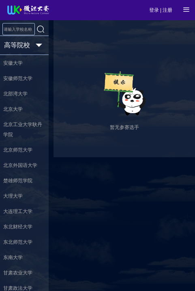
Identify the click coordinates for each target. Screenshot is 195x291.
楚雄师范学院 (17, 180)
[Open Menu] (186, 10)
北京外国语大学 (20, 165)
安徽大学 (13, 63)
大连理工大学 (17, 211)
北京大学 (13, 109)
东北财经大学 (17, 227)
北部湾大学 (15, 94)
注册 (167, 10)
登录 (154, 10)
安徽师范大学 (17, 78)
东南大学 (13, 257)
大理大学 (13, 196)
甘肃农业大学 (17, 273)
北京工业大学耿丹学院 (22, 129)
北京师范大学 (17, 150)
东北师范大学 (17, 242)
